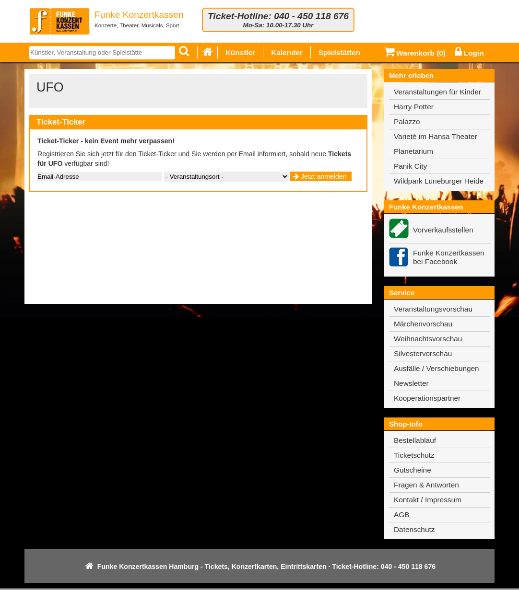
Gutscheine (412, 470)
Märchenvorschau (423, 324)
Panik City (410, 166)
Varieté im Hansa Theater (435, 136)
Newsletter (411, 383)
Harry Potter (414, 107)
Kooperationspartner (427, 398)
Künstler (240, 52)
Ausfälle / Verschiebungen (436, 368)
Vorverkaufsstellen (443, 230)
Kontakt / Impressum (427, 500)
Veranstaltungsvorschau (433, 309)
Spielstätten (339, 52)
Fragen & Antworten (426, 485)
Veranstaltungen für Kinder (437, 92)
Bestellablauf (415, 440)
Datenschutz (414, 529)
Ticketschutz (414, 455)
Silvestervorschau (423, 353)
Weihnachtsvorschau (428, 339)
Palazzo (407, 121)
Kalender (287, 52)
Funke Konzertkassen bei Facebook (448, 257)
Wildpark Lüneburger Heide (439, 181)
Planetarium (413, 151)
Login (469, 53)
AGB (401, 514)
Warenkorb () (415, 53)
